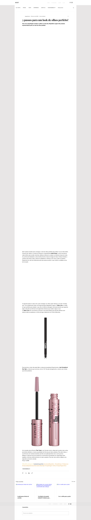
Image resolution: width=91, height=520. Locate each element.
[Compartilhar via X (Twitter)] (25, 473)
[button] (53, 2)
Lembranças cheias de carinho (23, 497)
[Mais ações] (68, 16)
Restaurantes (60, 7)
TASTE (29, 7)
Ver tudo (73, 481)
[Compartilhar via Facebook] (22, 473)
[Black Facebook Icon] (70, 2)
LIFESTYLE (43, 7)
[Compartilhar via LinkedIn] (29, 473)
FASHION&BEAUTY (51, 7)
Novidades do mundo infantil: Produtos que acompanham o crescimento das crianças (45, 497)
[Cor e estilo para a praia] (66, 489)
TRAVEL (24, 7)
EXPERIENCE (36, 7)
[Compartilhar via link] (32, 473)
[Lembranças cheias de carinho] (25, 489)
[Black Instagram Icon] (72, 2)
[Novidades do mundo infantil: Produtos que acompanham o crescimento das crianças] (45, 489)
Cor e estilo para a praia (64, 496)
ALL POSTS (18, 7)
